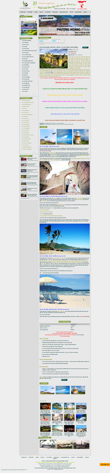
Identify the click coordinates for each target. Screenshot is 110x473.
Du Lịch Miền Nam (26, 87)
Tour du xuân (24, 91)
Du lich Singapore (25, 124)
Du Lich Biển (24, 58)
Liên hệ (85, 12)
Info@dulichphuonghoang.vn (63, 468)
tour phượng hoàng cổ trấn (54, 469)
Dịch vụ (41, 12)
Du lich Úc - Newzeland (26, 143)
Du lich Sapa (24, 46)
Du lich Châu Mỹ (25, 141)
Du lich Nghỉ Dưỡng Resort (27, 60)
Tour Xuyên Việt (25, 89)
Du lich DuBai (25, 116)
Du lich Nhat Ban (25, 122)
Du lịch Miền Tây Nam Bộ (27, 81)
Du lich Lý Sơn (25, 68)
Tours (35, 12)
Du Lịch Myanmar (25, 110)
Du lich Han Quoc (25, 120)
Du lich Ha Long (25, 44)
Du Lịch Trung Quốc (26, 100)
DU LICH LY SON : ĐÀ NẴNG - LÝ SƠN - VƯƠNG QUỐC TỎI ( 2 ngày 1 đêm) (57, 434)
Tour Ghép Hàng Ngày (26, 40)
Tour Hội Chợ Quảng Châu (27, 114)
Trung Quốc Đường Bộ (26, 147)
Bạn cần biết (78, 12)
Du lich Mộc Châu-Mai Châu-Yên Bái (29, 50)
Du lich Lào (24, 108)
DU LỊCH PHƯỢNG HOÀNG (62, 462)
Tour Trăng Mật (25, 42)
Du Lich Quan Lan (25, 66)
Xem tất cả (34, 94)
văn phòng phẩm (4, 471)
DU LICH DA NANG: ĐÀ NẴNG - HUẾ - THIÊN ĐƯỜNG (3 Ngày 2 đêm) (81, 411)
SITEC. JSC (61, 470)
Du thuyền (47, 12)
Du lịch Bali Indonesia (26, 104)
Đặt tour (85, 47)
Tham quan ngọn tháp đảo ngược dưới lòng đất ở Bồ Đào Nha (32, 176)
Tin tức (71, 12)
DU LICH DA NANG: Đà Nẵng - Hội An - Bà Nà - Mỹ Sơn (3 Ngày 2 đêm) (45, 422)
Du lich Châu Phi (25, 145)
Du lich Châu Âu (25, 112)
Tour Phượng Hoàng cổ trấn (27, 102)
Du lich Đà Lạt (25, 75)
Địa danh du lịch (64, 12)
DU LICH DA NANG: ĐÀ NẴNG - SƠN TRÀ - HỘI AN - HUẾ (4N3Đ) (57, 411)
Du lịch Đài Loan (25, 118)
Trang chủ (22, 12)
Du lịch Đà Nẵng (49, 72)
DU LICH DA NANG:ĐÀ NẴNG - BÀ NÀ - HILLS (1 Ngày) (57, 422)
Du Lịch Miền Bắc (25, 83)
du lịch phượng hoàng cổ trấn (40, 469)
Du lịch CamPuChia (26, 126)
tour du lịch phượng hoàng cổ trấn (68, 469)
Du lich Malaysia (25, 132)
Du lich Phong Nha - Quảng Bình (28, 62)
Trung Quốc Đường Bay (27, 149)
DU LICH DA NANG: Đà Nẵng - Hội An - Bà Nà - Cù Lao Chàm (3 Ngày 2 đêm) (69, 434)
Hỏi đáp (22, 15)
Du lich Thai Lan (25, 130)
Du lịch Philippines (26, 128)
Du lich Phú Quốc (25, 79)
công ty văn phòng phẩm (12, 471)
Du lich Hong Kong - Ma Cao (28, 134)
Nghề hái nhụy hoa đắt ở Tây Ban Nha (32, 159)
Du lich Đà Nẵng (25, 64)
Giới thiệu (30, 12)
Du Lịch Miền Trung (26, 85)
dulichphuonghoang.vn (49, 468)
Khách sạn (54, 12)
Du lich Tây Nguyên (26, 77)
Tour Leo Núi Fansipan (26, 54)
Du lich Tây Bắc (25, 52)
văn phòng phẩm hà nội (22, 471)
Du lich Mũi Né (25, 73)
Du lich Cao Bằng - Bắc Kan (27, 56)
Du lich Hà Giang (25, 48)
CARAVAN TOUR (25, 106)
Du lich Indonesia (25, 136)
